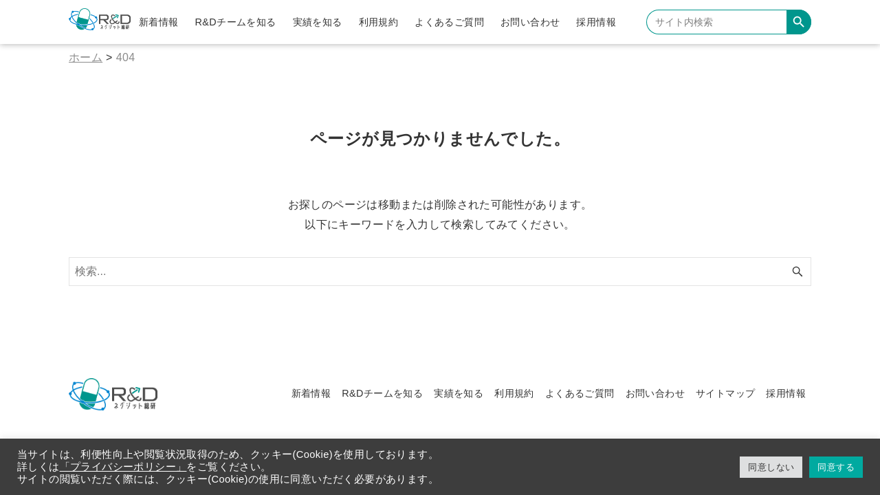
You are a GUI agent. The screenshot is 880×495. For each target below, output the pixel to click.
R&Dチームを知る (382, 393)
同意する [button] (836, 467)
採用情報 (786, 393)
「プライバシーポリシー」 (123, 466)
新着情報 (311, 393)
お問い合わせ (655, 393)
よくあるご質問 (580, 393)
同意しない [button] (771, 467)
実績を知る (458, 393)
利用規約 (514, 393)
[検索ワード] (440, 271)
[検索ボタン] (797, 271)
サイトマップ (725, 393)
